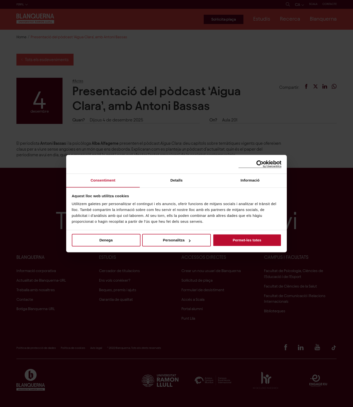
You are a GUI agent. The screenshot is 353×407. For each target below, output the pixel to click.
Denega (106, 240)
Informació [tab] (250, 180)
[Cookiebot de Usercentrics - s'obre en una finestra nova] (260, 164)
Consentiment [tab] (102, 180)
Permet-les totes (247, 240)
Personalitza (176, 240)
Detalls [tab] (176, 180)
